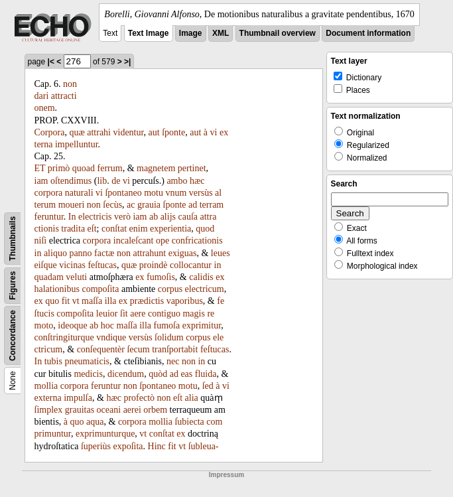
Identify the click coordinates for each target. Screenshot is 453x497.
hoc (107, 325)
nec (172, 361)
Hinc (157, 446)
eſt (92, 229)
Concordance (12, 335)
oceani (109, 410)
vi (214, 132)
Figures (12, 285)
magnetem (156, 168)
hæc (197, 181)
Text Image (148, 33)
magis (193, 314)
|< (51, 61)
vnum (175, 193)
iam (41, 181)
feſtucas (102, 265)
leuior (107, 314)
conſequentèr (101, 349)
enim (138, 229)
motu (153, 193)
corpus (170, 289)
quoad (83, 168)
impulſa (78, 398)
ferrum (110, 168)
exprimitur (202, 325)
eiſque (45, 265)
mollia (46, 386)
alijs (168, 217)
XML (220, 33)
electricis (95, 217)
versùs (201, 193)
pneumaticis (86, 361)
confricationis (197, 241)
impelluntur (76, 144)
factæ (104, 253)
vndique (111, 337)
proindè (153, 265)
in (38, 253)
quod (205, 229)
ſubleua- (203, 446)
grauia (149, 205)
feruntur (49, 217)
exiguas (182, 253)
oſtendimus (71, 181)
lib (102, 181)
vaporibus (184, 301)
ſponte (173, 132)
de (115, 181)
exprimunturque (105, 434)
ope (162, 241)
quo (52, 301)
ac (131, 205)
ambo (176, 181)
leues (220, 253)
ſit (124, 314)
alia (191, 398)
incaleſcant (133, 241)
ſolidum (169, 337)
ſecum (138, 349)
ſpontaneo (123, 193)
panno (80, 253)
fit (66, 301)
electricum (204, 289)
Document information (368, 33)
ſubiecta (189, 422)
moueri (71, 205)
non (70, 84)
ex (139, 277)
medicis (88, 374)
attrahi (99, 132)
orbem (155, 410)
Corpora (49, 132)
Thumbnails (12, 238)
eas (186, 374)
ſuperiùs (96, 446)
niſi (40, 241)
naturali (79, 193)
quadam (49, 277)
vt (76, 301)
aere (137, 314)
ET (40, 168)
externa (48, 398)
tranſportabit (175, 349)
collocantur (191, 265)
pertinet (192, 168)
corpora (48, 193)
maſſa (92, 301)
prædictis (147, 301)
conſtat (114, 229)
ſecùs (112, 205)
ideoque (72, 325)
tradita (73, 229)
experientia (170, 229)
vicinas (72, 265)
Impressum (226, 474)
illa (111, 301)
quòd (158, 374)
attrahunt (149, 253)
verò (122, 217)
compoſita (100, 289)
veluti (76, 277)
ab (153, 217)
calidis (201, 277)
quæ (76, 132)
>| (127, 61)
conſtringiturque (64, 337)
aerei (132, 410)
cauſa (188, 217)
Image (190, 33)
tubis (53, 361)
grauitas (79, 410)
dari (41, 96)
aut (154, 132)
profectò (139, 398)
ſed (208, 386)
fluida (206, 374)
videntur (128, 132)
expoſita (128, 446)
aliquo (55, 253)
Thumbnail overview (277, 33)
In (72, 217)
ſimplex (48, 410)
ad (192, 205)
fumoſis (161, 277)
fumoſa (167, 325)
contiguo (164, 314)
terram (212, 205)
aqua (94, 422)
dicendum (125, 374)
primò (59, 168)
